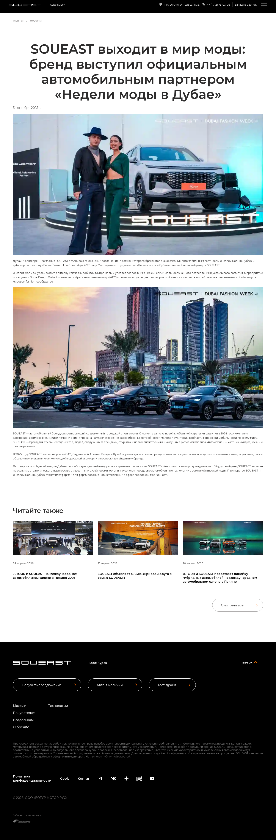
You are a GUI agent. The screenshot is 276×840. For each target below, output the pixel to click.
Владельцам (23, 720)
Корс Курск (57, 4)
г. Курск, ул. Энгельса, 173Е (178, 4)
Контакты (83, 778)
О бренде (21, 727)
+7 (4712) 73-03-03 (216, 4)
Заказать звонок (246, 4)
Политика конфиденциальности (32, 778)
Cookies (64, 778)
